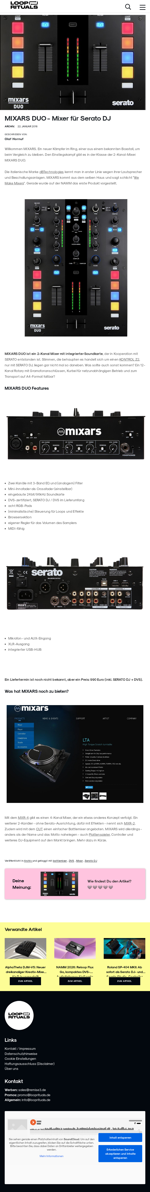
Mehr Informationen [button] (51, 1156)
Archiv (28, 860)
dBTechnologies (51, 172)
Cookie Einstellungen (20, 1058)
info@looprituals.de (36, 1100)
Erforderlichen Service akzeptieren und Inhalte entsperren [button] (120, 1153)
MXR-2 (129, 823)
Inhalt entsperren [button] (120, 1137)
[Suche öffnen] (128, 7)
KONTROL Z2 (129, 359)
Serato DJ (91, 860)
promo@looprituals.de (34, 1095)
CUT (39, 829)
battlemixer (60, 860)
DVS (71, 860)
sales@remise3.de (32, 1090)
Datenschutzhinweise (21, 1053)
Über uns (11, 1068)
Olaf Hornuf (14, 139)
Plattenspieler (99, 834)
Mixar (79, 860)
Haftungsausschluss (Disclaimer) (29, 1064)
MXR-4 (23, 817)
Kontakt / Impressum (20, 1048)
